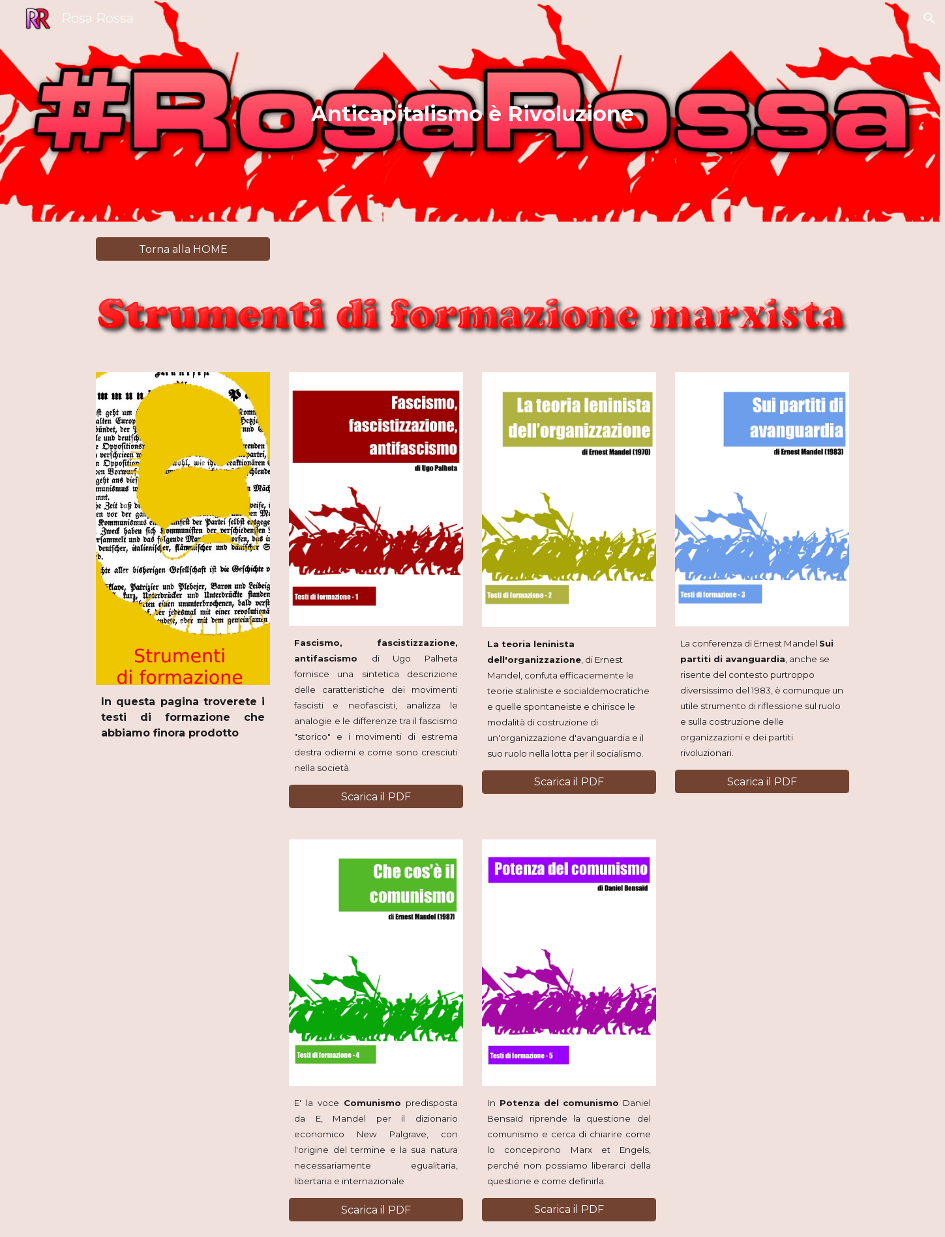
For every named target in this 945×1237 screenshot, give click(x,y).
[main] (472, 111)
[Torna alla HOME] (183, 249)
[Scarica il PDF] (376, 796)
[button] (929, 18)
